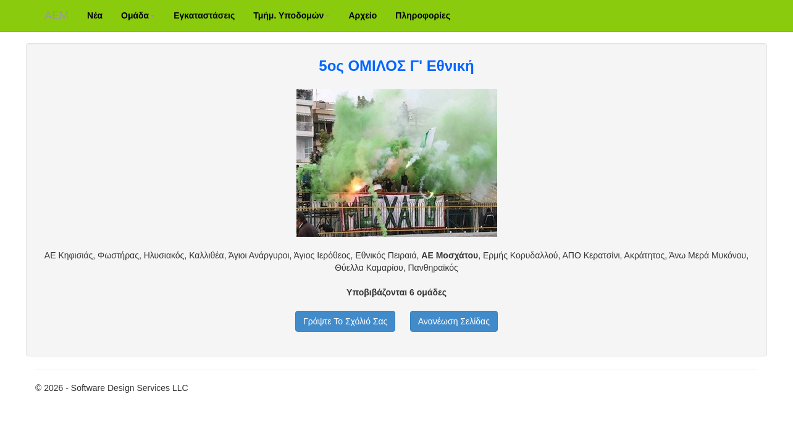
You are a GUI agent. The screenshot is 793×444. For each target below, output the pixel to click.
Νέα (95, 15)
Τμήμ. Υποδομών (291, 15)
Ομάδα (138, 15)
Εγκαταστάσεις (204, 15)
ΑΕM (56, 15)
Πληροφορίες (422, 15)
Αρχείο (362, 15)
